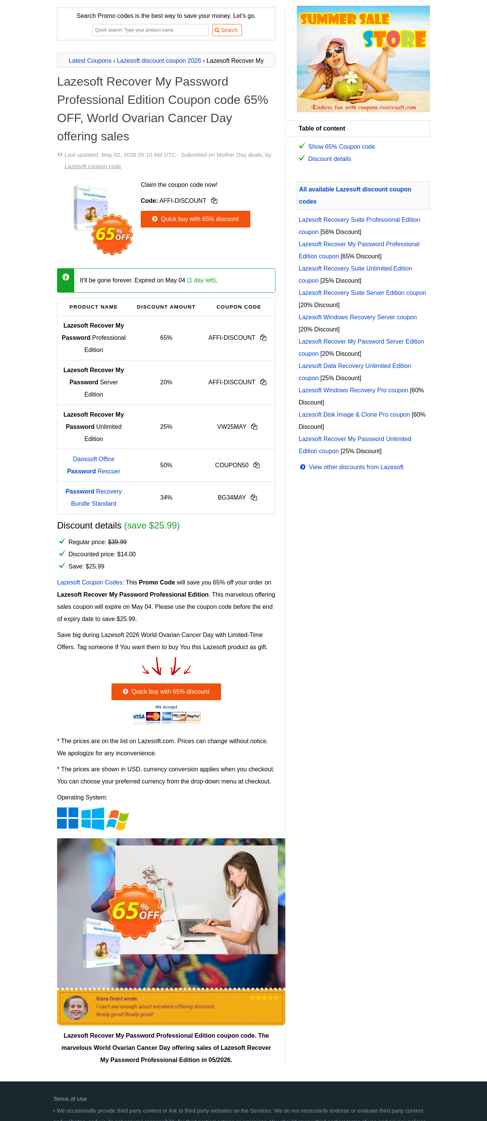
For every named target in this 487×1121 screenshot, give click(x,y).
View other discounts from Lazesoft (351, 467)
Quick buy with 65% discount (195, 219)
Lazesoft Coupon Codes (90, 582)
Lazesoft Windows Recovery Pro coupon (353, 390)
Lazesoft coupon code (93, 166)
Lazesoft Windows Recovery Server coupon (358, 317)
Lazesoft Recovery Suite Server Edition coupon (362, 293)
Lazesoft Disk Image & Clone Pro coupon (354, 414)
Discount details (329, 159)
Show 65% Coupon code (341, 146)
